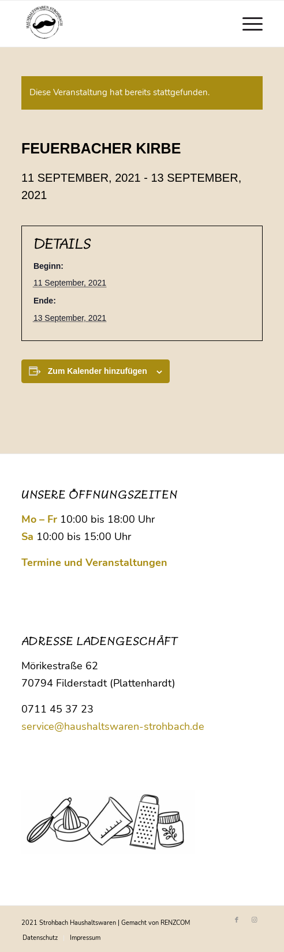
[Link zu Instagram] (254, 920)
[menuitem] (247, 24)
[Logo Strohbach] (118, 24)
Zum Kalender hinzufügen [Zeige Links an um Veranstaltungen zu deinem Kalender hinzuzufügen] (97, 371)
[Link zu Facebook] (236, 920)
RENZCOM (175, 923)
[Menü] (247, 24)
